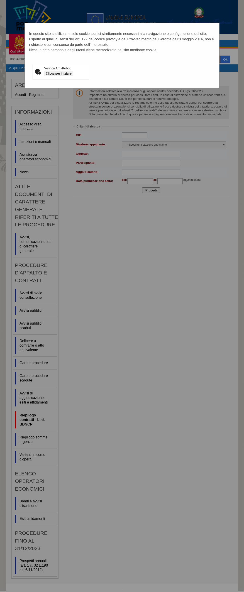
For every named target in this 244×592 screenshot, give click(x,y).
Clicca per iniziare (59, 73)
